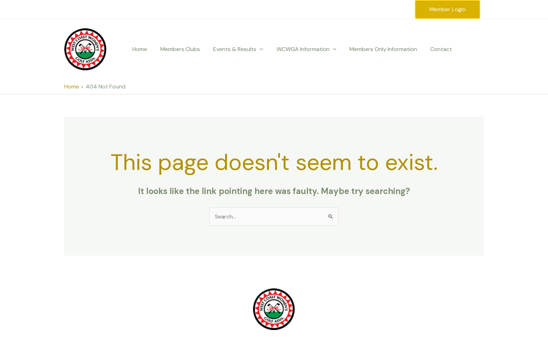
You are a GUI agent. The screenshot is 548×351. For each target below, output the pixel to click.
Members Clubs (177, 49)
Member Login (448, 9)
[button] (254, 49)
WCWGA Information (299, 49)
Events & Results (233, 49)
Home (138, 49)
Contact (429, 49)
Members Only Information (374, 49)
